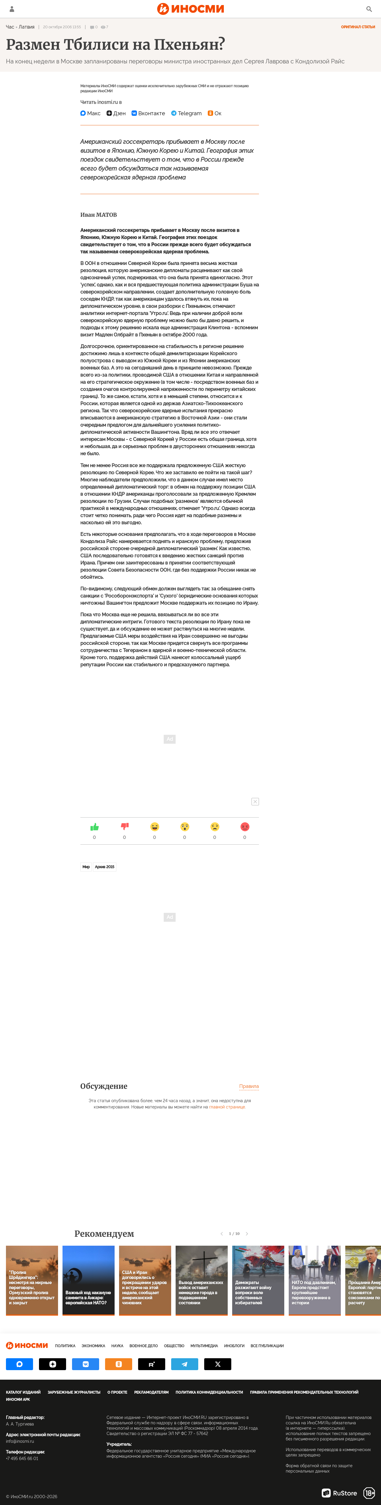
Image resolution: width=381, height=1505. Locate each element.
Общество (174, 1346)
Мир (86, 867)
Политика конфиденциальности (209, 1392)
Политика (65, 1346)
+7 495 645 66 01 (22, 1458)
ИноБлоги (234, 1346)
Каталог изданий (23, 1392)
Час (10, 27)
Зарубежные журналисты (74, 1392)
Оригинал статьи (358, 27)
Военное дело (143, 1346)
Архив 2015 (104, 867)
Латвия (27, 27)
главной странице (227, 1107)
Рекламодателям (151, 1392)
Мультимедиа (204, 1346)
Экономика (93, 1346)
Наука (117, 1346)
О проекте (117, 1392)
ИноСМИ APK (18, 1400)
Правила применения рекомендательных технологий (304, 1392)
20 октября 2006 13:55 (62, 27)
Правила (249, 1086)
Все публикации (267, 1346)
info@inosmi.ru (20, 1441)
